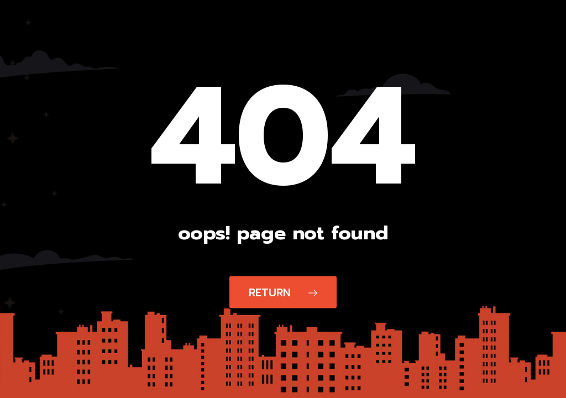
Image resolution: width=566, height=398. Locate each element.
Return (283, 292)
